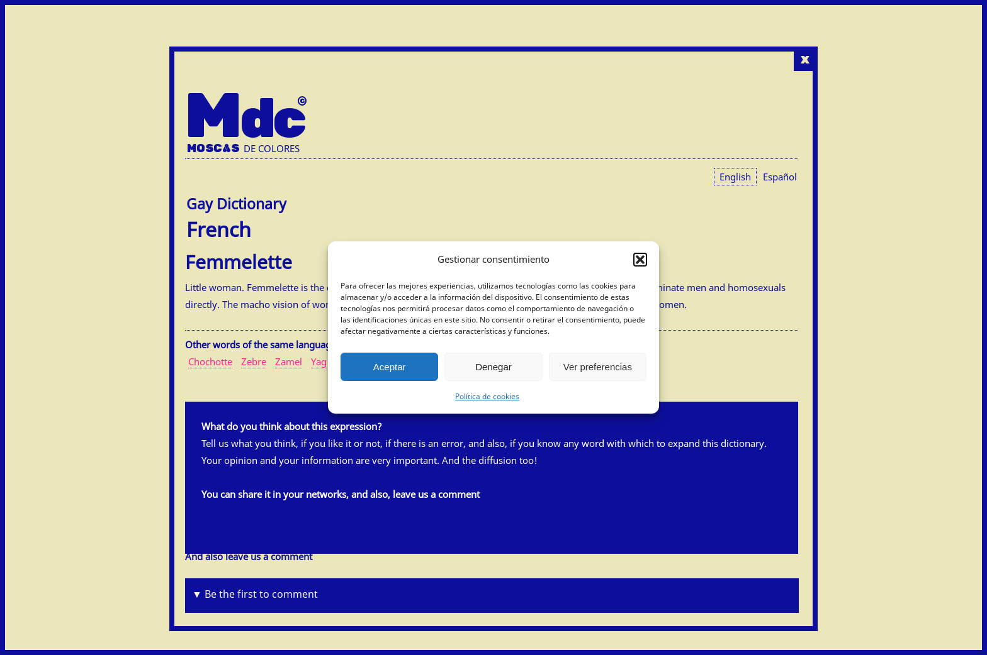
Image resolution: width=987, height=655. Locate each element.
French (218, 229)
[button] (640, 259)
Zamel (288, 361)
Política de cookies (487, 396)
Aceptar (389, 366)
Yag (319, 361)
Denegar (493, 366)
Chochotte (210, 361)
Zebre (253, 361)
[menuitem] (780, 176)
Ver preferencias (597, 366)
